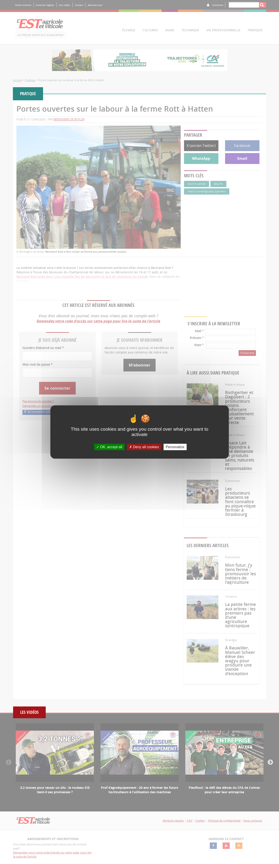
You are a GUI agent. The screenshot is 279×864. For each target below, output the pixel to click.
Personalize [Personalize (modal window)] (175, 447)
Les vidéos (29, 712)
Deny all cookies (144, 447)
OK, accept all (109, 447)
